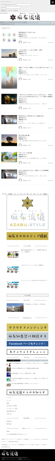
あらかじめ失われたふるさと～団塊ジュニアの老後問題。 (34, 170)
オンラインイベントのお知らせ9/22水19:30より (34, 280)
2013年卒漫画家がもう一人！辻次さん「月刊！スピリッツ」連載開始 (29, 363)
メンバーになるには (34, 439)
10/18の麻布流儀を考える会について (16, 434)
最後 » (45, 194)
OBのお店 (44, 444)
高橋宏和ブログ (23, 36)
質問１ (8, 431)
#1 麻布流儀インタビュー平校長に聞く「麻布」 (24, 373)
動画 (8, 403)
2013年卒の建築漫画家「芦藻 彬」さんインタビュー (25, 383)
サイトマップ (27, 459)
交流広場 (9, 421)
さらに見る (27, 295)
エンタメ (9, 400)
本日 (13, 360)
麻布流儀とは (5, 444)
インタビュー (14, 444)
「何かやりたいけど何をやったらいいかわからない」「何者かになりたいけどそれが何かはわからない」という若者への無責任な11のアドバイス (36, 96)
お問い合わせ (45, 439)
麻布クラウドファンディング (9, 439)
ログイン (4, 441)
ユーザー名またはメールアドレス (8, 4)
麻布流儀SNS (22, 444)
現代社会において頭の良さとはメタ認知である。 (32, 116)
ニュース (21, 121)
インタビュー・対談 (12, 408)
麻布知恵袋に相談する (14, 441)
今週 (27, 360)
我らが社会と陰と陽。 (24, 135)
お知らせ (9, 413)
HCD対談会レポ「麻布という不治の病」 (35, 304)
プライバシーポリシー (11, 459)
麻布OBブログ (22, 34)
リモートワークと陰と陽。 (26, 153)
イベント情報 (30, 444)
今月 (41, 360)
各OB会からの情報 (12, 405)
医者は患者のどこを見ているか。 (27, 32)
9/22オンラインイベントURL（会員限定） (32, 265)
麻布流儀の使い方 (11, 411)
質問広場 (9, 424)
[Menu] (52, 2)
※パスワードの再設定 (13, 10)
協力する (20, 439)
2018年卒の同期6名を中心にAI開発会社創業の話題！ (25, 368)
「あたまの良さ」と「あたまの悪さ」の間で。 (31, 50)
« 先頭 (10, 194)
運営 (3, 459)
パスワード (3, 7)
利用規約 (20, 459)
